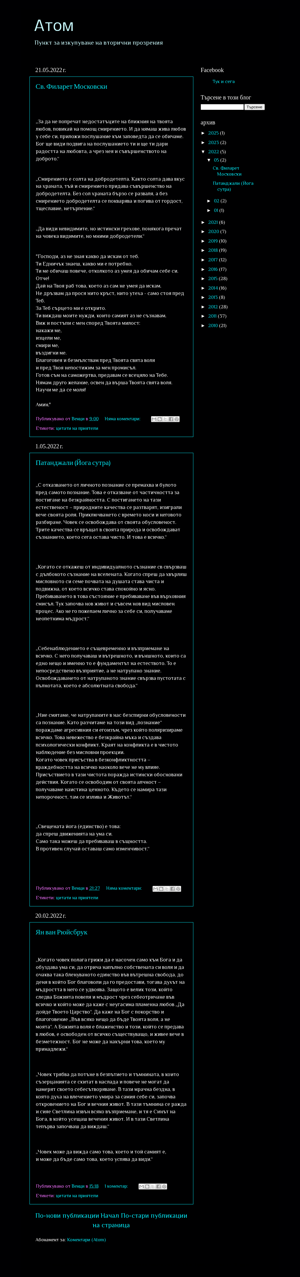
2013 (213, 297)
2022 (214, 151)
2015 (213, 278)
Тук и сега (224, 81)
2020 (214, 231)
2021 (213, 222)
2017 (213, 260)
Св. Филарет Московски (72, 85)
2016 (213, 269)
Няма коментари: (123, 418)
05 (217, 160)
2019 (213, 241)
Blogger (241, 1264)
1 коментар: (117, 1186)
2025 (214, 133)
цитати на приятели (77, 428)
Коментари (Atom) (86, 1239)
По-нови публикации (67, 1215)
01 (216, 210)
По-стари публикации (154, 1215)
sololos (184, 1264)
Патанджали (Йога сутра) (73, 462)
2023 (214, 142)
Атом (54, 26)
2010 (213, 325)
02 (217, 201)
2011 (213, 316)
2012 (213, 307)
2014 (213, 288)
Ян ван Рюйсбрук (62, 931)
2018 (213, 250)
